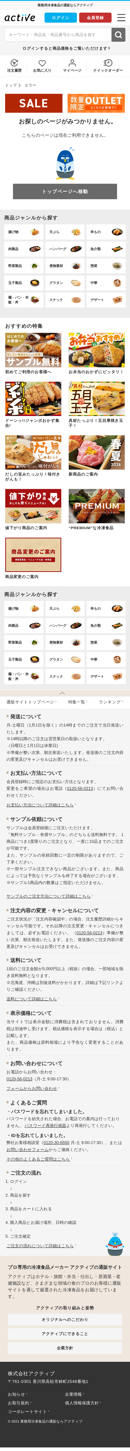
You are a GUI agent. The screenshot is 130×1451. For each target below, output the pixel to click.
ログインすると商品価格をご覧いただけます (65, 48)
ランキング (110, 702)
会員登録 (95, 17)
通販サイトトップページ (30, 702)
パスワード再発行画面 (45, 1125)
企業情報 (73, 1394)
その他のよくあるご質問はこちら (38, 1159)
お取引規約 (18, 1403)
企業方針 (65, 1348)
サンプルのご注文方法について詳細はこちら (48, 896)
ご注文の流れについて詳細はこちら (40, 1245)
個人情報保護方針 (82, 1403)
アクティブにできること (65, 1333)
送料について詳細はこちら (31, 999)
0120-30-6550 (56, 1142)
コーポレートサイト (27, 1411)
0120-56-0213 (80, 788)
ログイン (61, 17)
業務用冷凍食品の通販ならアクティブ (51, 1421)
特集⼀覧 (76, 702)
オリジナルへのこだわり (65, 1319)
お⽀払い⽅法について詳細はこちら (40, 805)
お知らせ (16, 1394)
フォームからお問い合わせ (31, 1088)
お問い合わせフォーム (27, 1149)
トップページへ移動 (65, 191)
